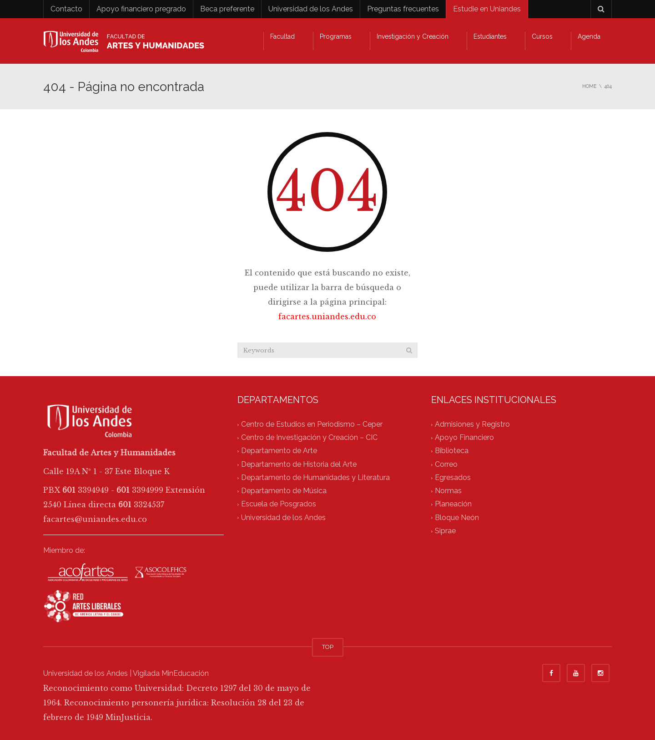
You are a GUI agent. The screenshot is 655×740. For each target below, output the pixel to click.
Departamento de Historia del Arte (299, 464)
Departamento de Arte (279, 451)
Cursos (542, 36)
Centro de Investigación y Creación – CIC (309, 438)
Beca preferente (227, 9)
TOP (327, 646)
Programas (336, 36)
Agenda (589, 36)
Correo (446, 464)
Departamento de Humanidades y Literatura (315, 477)
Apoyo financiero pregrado (141, 9)
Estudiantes (490, 36)
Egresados (453, 477)
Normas (448, 491)
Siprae (445, 530)
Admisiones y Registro (472, 424)
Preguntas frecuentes (403, 9)
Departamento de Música (284, 491)
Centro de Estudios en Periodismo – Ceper (312, 424)
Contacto (66, 9)
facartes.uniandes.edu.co (327, 316)
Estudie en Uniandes (487, 9)
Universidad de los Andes (310, 9)
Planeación (453, 504)
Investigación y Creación (412, 36)
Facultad (282, 36)
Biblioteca (452, 451)
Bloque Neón (457, 517)
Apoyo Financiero (464, 438)
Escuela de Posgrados (278, 504)
